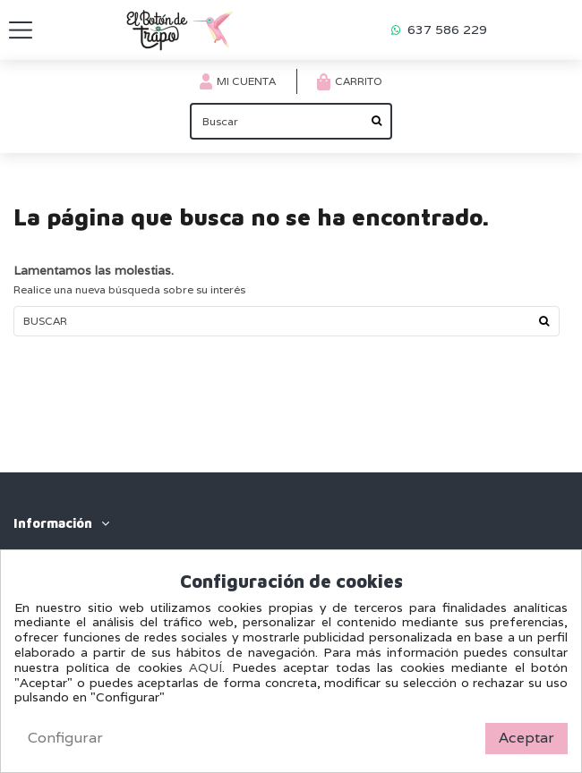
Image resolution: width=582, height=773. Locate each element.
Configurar (65, 737)
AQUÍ (205, 667)
